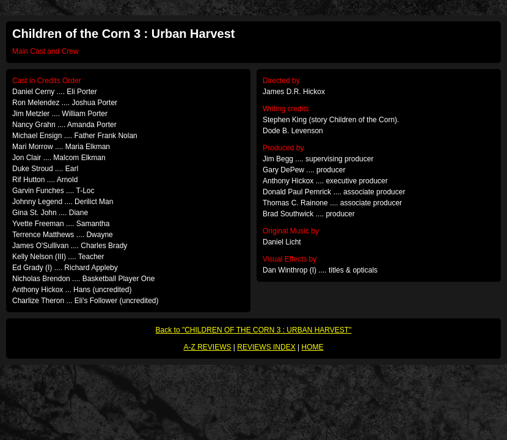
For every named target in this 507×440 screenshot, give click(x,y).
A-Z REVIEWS (208, 347)
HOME (312, 347)
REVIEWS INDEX (266, 347)
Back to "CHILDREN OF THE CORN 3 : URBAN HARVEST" (254, 330)
